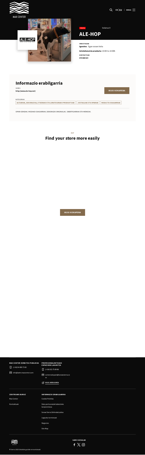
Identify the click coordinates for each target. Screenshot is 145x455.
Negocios (45, 423)
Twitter (79, 445)
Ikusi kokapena (117, 90)
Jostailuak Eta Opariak (87, 103)
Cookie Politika (47, 399)
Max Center (13, 399)
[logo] (41, 10)
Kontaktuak (14, 404)
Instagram (83, 445)
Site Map (45, 429)
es (117, 10)
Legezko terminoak (49, 418)
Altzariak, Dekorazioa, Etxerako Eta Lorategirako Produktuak (46, 103)
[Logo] (39, 442)
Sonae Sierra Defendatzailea (52, 412)
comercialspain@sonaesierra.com (57, 376)
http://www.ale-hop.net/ (26, 91)
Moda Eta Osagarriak (110, 103)
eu (120, 10)
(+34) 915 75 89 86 (52, 370)
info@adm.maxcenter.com (23, 373)
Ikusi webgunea (52, 383)
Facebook (74, 445)
